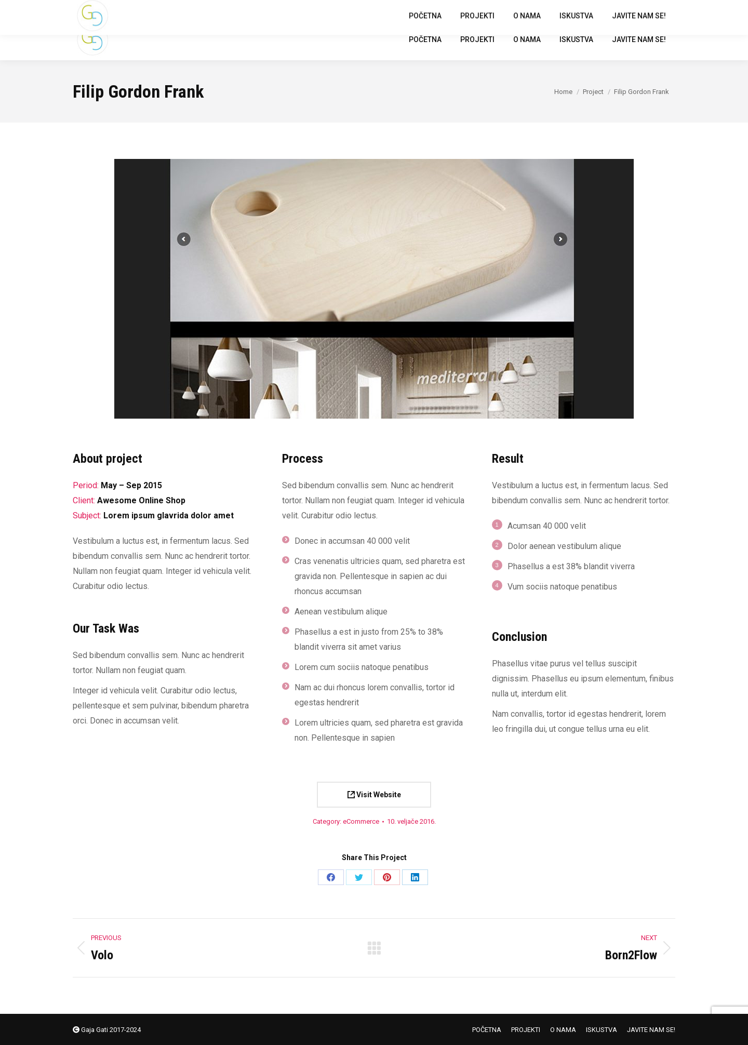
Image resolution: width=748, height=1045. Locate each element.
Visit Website (374, 795)
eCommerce (361, 821)
